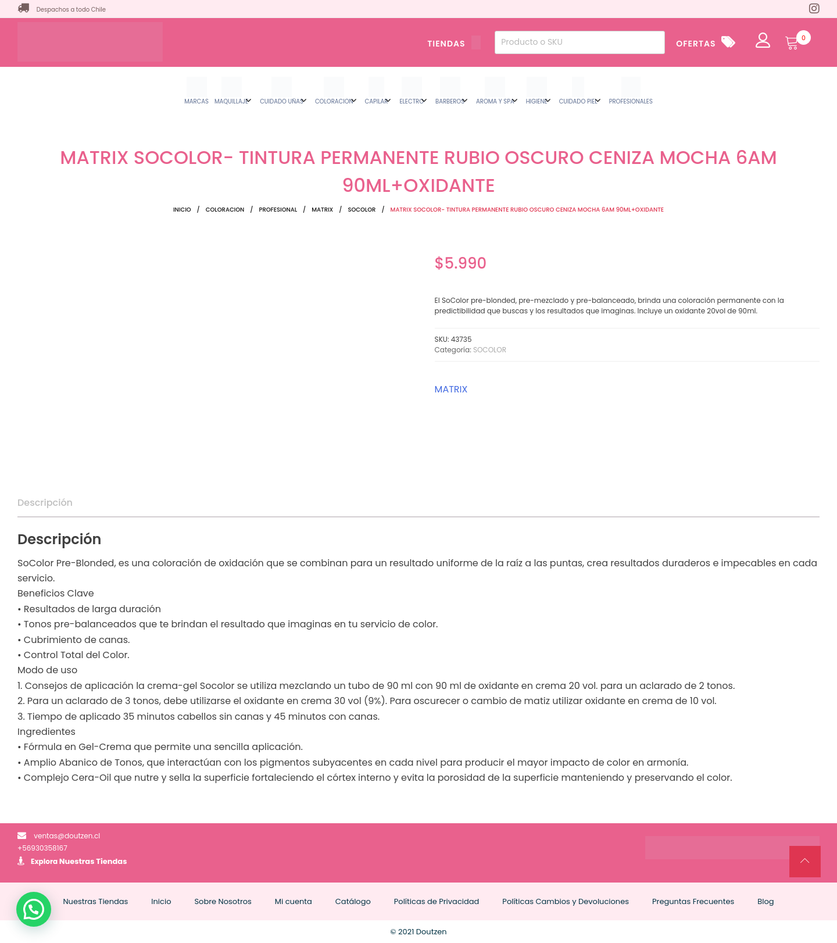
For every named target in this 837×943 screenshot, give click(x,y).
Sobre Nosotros (222, 901)
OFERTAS (696, 43)
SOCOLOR (361, 209)
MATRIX (322, 209)
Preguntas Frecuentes (693, 901)
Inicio (182, 209)
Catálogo (353, 901)
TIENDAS (454, 43)
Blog (765, 901)
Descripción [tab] (45, 502)
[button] (33, 909)
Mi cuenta (293, 901)
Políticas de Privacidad (437, 901)
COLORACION (225, 209)
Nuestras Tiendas (93, 861)
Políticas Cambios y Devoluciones (565, 901)
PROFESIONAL (278, 209)
